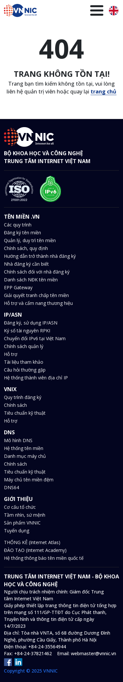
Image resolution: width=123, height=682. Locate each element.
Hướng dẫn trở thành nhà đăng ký (40, 256)
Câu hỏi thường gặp (25, 370)
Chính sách (15, 405)
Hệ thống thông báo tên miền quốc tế (44, 558)
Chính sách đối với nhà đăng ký (37, 272)
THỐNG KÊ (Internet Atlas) (32, 542)
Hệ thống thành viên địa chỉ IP (36, 377)
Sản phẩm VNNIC (22, 523)
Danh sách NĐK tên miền (31, 279)
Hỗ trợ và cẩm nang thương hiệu (38, 303)
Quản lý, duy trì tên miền (30, 240)
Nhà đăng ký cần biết (26, 264)
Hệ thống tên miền (23, 448)
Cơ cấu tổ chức (20, 507)
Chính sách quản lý (23, 346)
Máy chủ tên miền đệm (28, 479)
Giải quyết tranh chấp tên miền (36, 295)
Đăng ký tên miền (22, 232)
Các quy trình (17, 225)
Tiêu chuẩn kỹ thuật (25, 413)
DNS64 (11, 487)
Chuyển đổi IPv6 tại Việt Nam (35, 338)
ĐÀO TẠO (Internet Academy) (35, 550)
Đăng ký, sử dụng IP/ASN (30, 323)
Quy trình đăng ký (22, 397)
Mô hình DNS (18, 440)
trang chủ (103, 91)
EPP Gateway (18, 287)
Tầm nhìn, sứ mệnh (24, 515)
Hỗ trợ (10, 354)
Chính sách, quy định (26, 248)
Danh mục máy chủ (25, 456)
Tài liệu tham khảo (23, 362)
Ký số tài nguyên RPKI (27, 330)
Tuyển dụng (16, 530)
